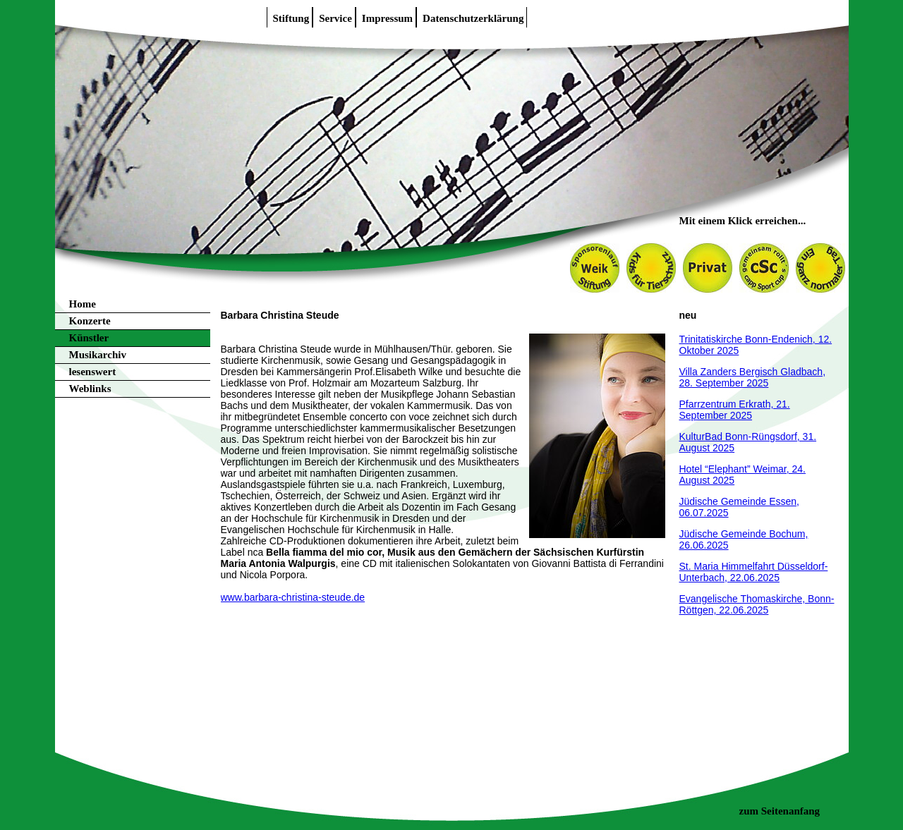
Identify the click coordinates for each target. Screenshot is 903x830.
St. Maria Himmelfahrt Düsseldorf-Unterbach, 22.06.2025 (753, 572)
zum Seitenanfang (779, 811)
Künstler (89, 337)
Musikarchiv (97, 354)
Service (335, 18)
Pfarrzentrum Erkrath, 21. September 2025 (734, 409)
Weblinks (90, 388)
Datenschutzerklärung (473, 18)
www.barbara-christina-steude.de (293, 597)
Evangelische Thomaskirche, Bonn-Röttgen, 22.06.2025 (757, 604)
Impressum (387, 18)
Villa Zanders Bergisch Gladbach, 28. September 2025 (752, 377)
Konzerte (90, 320)
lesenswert (92, 371)
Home (82, 304)
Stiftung (291, 18)
